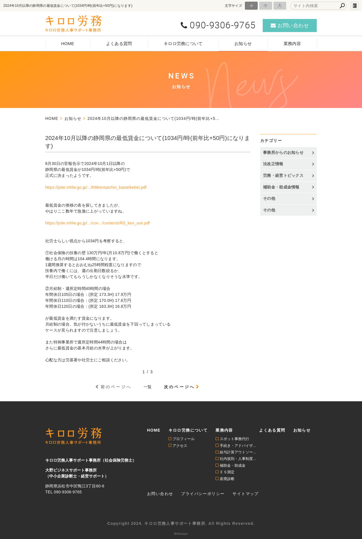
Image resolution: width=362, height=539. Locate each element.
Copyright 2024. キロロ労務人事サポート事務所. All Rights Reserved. (181, 523)
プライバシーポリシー (203, 493)
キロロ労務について (183, 43)
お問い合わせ (160, 493)
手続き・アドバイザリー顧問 (239, 445)
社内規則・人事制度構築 (239, 459)
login (355, 6)
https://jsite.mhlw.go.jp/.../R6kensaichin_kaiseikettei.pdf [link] (95, 187)
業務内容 (292, 43)
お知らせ (243, 43)
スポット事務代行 (234, 439)
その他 (269, 198)
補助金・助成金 (232, 465)
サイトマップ (245, 493)
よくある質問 (119, 43)
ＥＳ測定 (227, 472)
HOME (67, 43)
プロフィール (184, 439)
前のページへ (116, 387)
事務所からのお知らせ (283, 152)
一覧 (148, 387)
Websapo (181, 533)
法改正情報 (273, 164)
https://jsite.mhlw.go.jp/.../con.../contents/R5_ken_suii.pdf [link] (97, 223)
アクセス (180, 445)
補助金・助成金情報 (281, 187)
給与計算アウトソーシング (239, 452)
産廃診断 (227, 479)
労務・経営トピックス (283, 175)
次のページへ (179, 387)
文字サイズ (233, 5)
